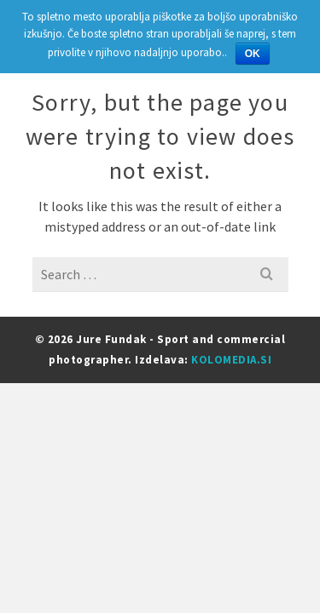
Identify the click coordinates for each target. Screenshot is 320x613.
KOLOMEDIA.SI (231, 359)
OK (252, 54)
